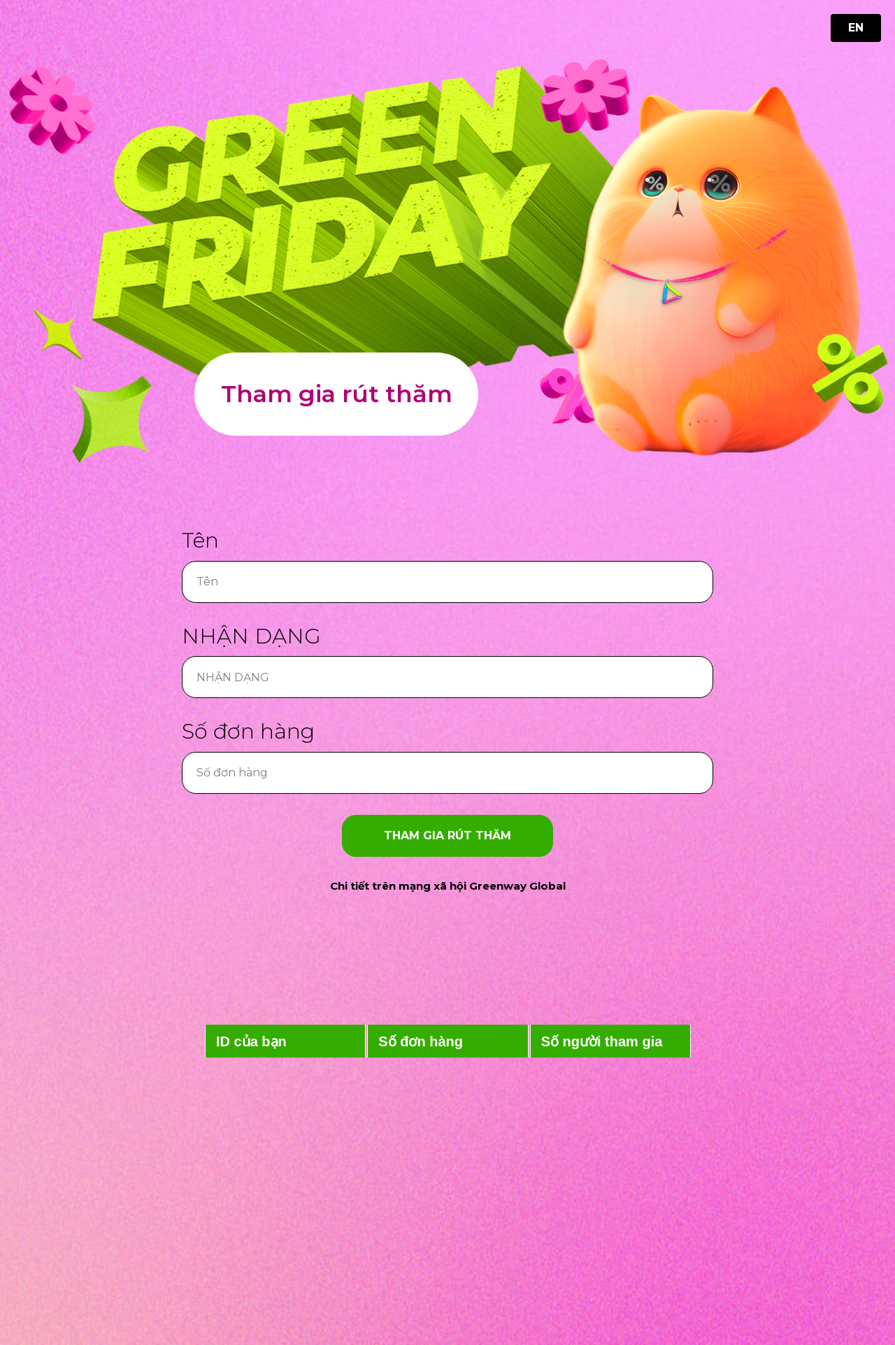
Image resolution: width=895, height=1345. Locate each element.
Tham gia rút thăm (336, 393)
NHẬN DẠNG (251, 636)
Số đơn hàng (248, 731)
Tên (200, 540)
